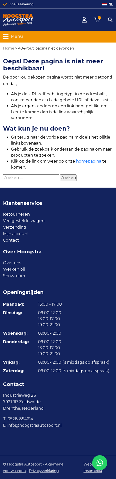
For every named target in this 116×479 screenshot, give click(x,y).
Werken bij (14, 269)
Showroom (14, 275)
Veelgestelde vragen (23, 220)
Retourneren (16, 214)
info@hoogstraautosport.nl (35, 425)
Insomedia (93, 470)
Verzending (14, 227)
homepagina (88, 161)
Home (8, 48)
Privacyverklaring (44, 470)
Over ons (12, 262)
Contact (11, 240)
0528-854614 (20, 418)
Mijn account (16, 233)
